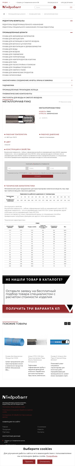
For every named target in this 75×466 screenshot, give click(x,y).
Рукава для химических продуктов (17, 72)
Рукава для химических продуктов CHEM (13, 357)
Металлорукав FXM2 (51, 14)
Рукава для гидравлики (12, 54)
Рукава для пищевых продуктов (16, 67)
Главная (5, 427)
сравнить (43, 118)
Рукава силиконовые (11, 75)
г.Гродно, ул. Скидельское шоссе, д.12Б (14, 441)
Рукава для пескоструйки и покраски (18, 65)
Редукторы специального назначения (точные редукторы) (28, 27)
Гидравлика (37, 85)
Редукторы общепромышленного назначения (22, 24)
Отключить (45, 462)
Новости (41, 429)
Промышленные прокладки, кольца (20, 90)
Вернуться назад (66, 102)
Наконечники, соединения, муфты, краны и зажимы (37, 80)
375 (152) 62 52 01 (53, 2)
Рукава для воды (9, 49)
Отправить (37, 176)
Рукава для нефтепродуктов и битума (19, 59)
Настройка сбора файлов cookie (13, 407)
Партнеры (6, 432)
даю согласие (34, 173)
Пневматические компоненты (17, 94)
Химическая (52, 113)
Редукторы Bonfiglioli (37, 20)
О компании (42, 427)
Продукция (6, 429)
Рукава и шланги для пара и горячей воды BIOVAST (58, 358)
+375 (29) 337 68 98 (67, 2)
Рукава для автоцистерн (13, 39)
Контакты (41, 432)
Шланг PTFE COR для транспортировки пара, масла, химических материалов (36, 359)
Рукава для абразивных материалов (18, 36)
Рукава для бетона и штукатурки (16, 44)
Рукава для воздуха (11, 52)
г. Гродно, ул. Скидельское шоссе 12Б (27, 2)
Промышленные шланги (16, 14)
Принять (29, 462)
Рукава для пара (35, 14)
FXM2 (49, 111)
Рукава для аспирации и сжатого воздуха (20, 41)
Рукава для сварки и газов (14, 70)
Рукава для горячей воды (13, 57)
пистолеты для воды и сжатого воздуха (22, 98)
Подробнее (51, 456)
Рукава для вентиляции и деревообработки (21, 46)
